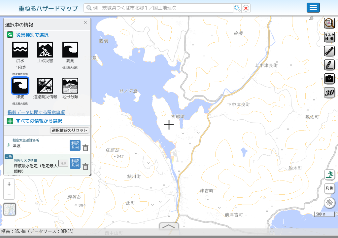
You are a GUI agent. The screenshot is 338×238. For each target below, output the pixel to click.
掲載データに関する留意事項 (36, 112)
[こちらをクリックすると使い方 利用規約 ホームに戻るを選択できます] (313, 8)
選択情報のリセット (69, 130)
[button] (9, 187)
